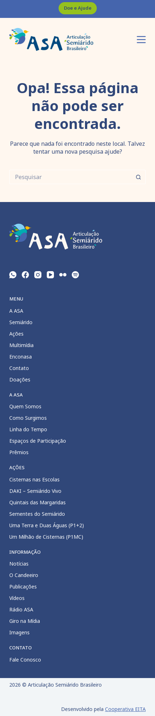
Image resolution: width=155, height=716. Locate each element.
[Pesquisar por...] (70, 177)
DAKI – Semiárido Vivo (35, 490)
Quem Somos (25, 406)
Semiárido (20, 322)
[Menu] (141, 39)
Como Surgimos (28, 417)
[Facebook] (25, 274)
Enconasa (20, 356)
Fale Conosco (25, 659)
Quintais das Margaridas (37, 502)
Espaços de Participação (37, 440)
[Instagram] (37, 274)
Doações (19, 379)
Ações (16, 333)
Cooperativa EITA (125, 709)
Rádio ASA (21, 609)
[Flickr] (62, 274)
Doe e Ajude (77, 8)
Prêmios (19, 452)
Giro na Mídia (24, 621)
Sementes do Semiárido (37, 513)
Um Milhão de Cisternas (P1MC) (46, 536)
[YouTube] (50, 274)
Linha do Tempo (28, 429)
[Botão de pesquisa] (138, 177)
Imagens (19, 632)
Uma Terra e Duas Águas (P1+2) (46, 525)
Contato (19, 368)
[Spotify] (75, 274)
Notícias (19, 563)
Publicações (23, 586)
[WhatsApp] (12, 274)
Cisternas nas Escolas (34, 479)
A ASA (16, 310)
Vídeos (17, 598)
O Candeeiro (23, 575)
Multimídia (21, 345)
